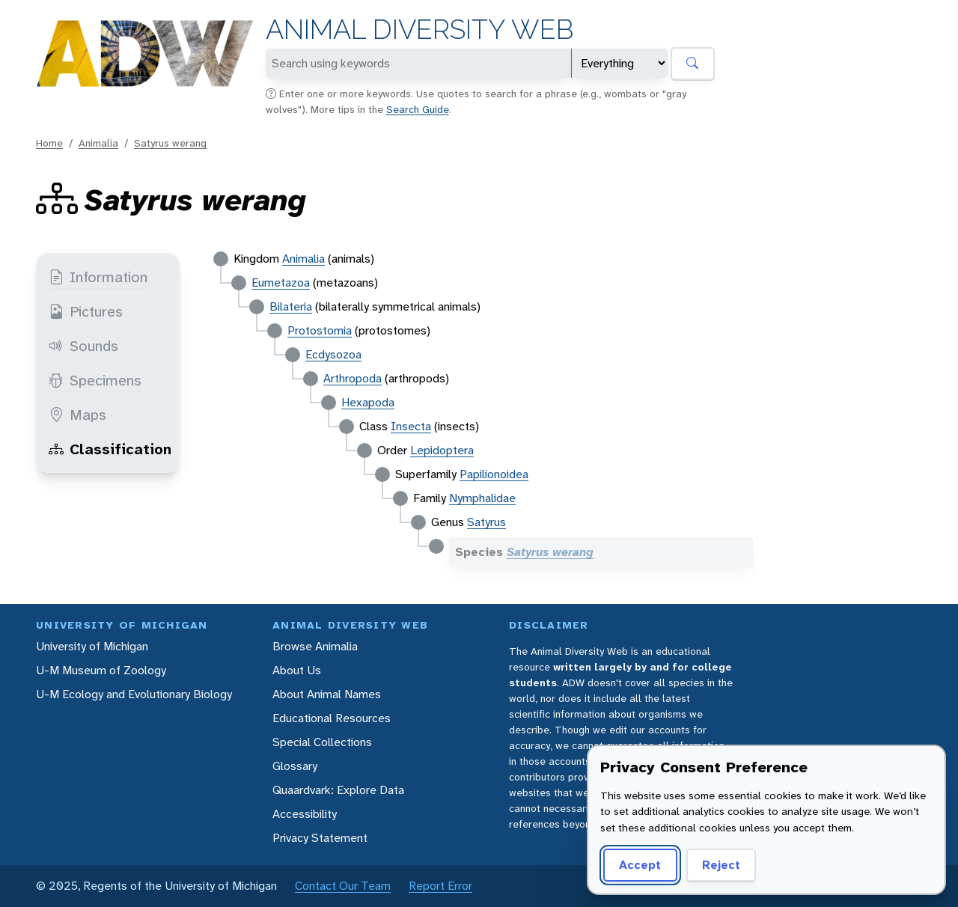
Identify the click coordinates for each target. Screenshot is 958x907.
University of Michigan (92, 646)
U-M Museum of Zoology (101, 670)
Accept (640, 865)
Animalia (98, 143)
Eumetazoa (280, 282)
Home (49, 143)
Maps (77, 414)
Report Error (440, 886)
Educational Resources (331, 718)
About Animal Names (326, 694)
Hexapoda (367, 402)
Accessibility (304, 814)
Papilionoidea (494, 474)
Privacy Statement (319, 838)
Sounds (83, 346)
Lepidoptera (442, 450)
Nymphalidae (482, 498)
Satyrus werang (170, 143)
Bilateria (290, 306)
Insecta (411, 426)
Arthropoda (352, 378)
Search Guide (417, 109)
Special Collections (322, 742)
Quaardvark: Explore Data (338, 790)
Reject (721, 865)
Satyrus (486, 522)
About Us (296, 670)
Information (98, 277)
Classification (110, 449)
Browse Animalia (315, 646)
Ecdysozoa (333, 354)
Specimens (95, 380)
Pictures (86, 311)
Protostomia (319, 330)
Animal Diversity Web (419, 29)
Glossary (294, 766)
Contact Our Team (343, 886)
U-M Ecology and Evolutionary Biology (134, 694)
